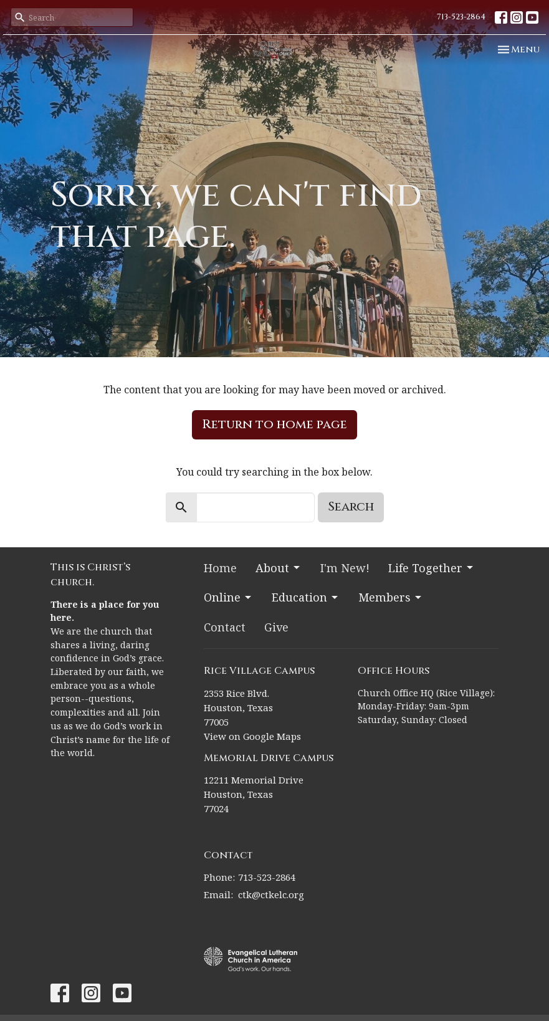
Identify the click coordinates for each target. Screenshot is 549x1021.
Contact (225, 627)
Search (351, 506)
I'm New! (345, 567)
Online (228, 597)
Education (306, 597)
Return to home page (274, 424)
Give (276, 627)
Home (220, 567)
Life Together (431, 567)
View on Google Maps (252, 736)
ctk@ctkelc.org (271, 894)
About (278, 567)
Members (390, 597)
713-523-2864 (461, 16)
